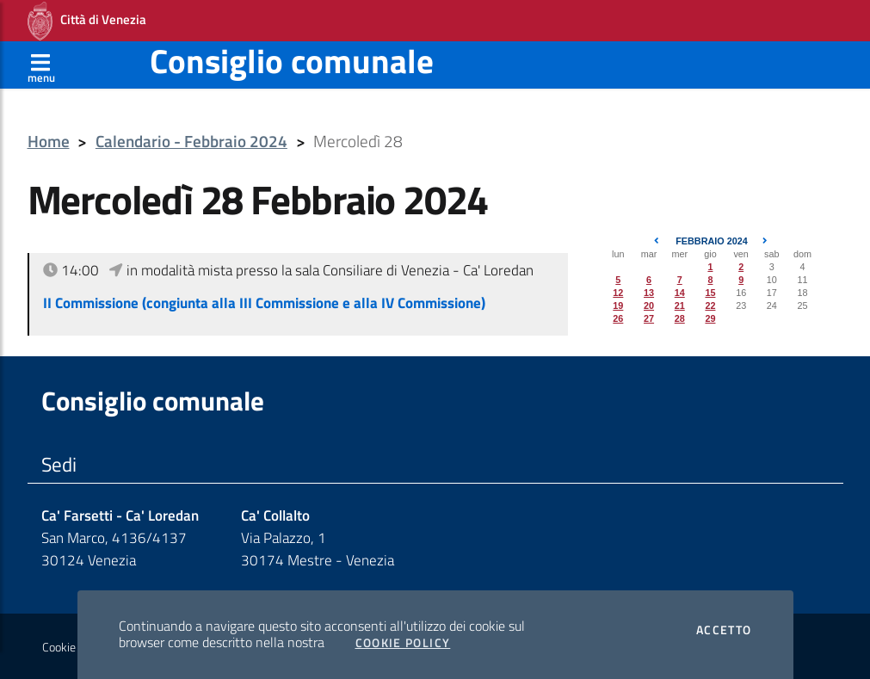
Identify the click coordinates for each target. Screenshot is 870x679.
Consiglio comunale (292, 60)
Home (49, 141)
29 (710, 318)
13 (649, 292)
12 (618, 292)
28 (680, 318)
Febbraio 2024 (712, 241)
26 (618, 318)
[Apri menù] (41, 64)
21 (680, 305)
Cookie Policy (403, 643)
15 (710, 292)
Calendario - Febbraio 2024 (191, 141)
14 (680, 292)
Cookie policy (74, 647)
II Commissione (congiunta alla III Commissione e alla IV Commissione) (264, 303)
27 (649, 318)
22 (710, 305)
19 (618, 305)
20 (649, 305)
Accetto (724, 630)
